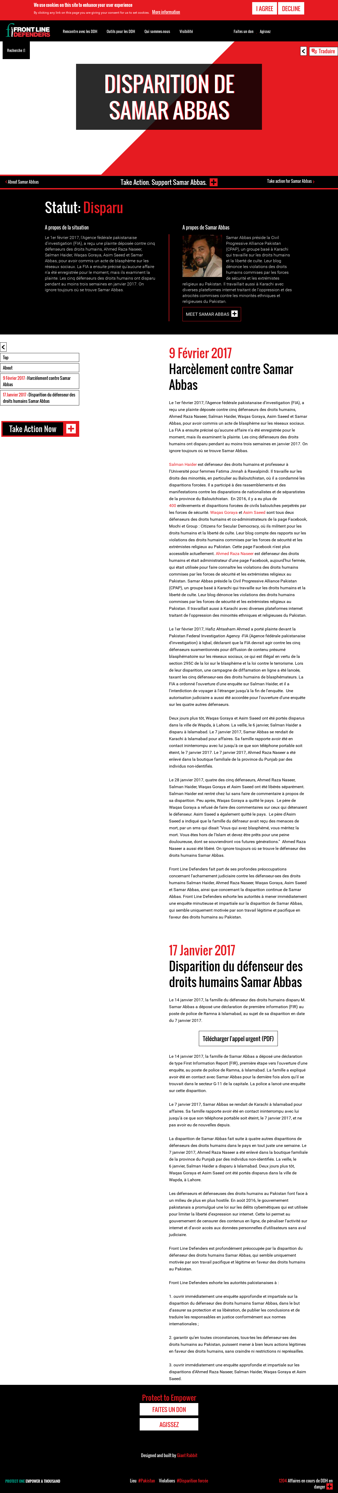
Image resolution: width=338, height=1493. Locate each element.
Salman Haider (183, 464)
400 (172, 505)
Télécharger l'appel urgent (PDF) (238, 1038)
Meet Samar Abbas (207, 314)
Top (5, 357)
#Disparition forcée (192, 1480)
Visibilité (186, 31)
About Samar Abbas (23, 182)
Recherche (16, 49)
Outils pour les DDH (121, 31)
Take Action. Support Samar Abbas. (163, 182)
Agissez (265, 31)
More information (166, 12)
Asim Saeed (254, 512)
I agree (264, 8)
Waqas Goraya (224, 512)
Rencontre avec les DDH (80, 31)
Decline (291, 8)
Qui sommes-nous (157, 31)
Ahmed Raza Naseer (234, 553)
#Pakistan (146, 1480)
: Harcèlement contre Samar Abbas (37, 381)
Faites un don (243, 31)
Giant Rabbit (187, 1455)
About (7, 368)
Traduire (327, 51)
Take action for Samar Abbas (289, 181)
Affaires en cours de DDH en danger (306, 1483)
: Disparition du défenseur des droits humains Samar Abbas (39, 397)
